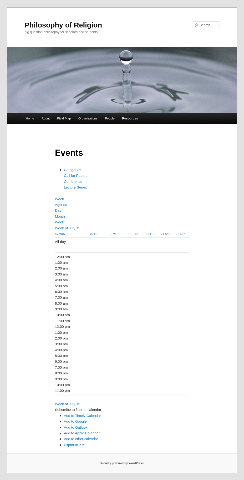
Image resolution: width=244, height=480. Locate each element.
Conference (73, 181)
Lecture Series (75, 187)
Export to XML (75, 445)
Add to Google (75, 421)
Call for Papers (75, 175)
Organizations (87, 118)
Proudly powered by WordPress (121, 463)
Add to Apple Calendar (82, 433)
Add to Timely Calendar (82, 416)
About (46, 118)
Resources (130, 118)
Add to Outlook (75, 427)
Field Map (64, 118)
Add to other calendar (81, 439)
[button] (78, 410)
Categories (72, 170)
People (109, 118)
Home (30, 118)
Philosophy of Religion (63, 25)
